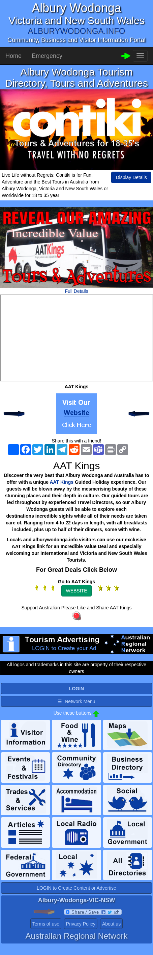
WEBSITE (76, 590)
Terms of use (45, 924)
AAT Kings (62, 482)
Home (13, 55)
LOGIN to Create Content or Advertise (76, 888)
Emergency (47, 55)
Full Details (76, 291)
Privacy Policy (80, 924)
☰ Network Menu (76, 701)
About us (111, 924)
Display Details (131, 177)
